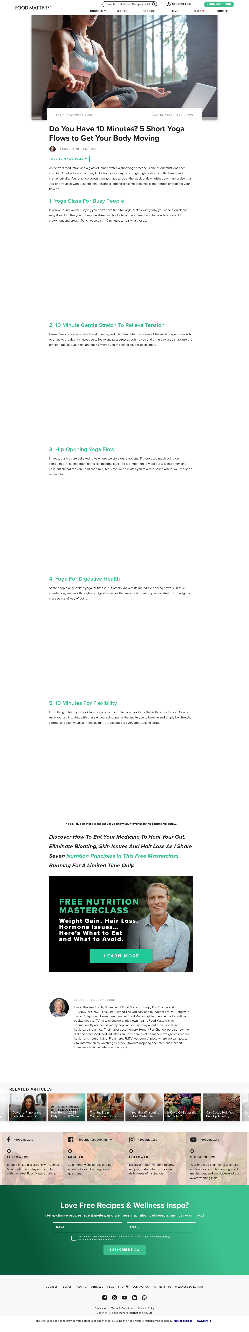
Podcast (149, 11)
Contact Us (140, 1286)
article (62, 115)
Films (175, 11)
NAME (60, 1227)
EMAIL (134, 1227)
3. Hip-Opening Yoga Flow (82, 449)
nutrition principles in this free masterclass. (123, 856)
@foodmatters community (94, 1139)
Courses (96, 11)
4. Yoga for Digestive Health (84, 579)
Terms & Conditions (122, 1308)
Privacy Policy (146, 1308)
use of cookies (183, 1320)
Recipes (122, 11)
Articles (97, 1286)
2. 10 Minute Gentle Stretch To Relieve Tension (107, 325)
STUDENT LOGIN (180, 4)
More (220, 11)
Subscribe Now (124, 1250)
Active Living (81, 115)
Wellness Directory (189, 1286)
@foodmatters (23, 1139)
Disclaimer (101, 1308)
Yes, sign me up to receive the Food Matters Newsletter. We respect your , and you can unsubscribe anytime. (124, 1238)
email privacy (162, 1236)
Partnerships (162, 1286)
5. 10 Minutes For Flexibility (83, 703)
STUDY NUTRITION (219, 4)
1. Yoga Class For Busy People (86, 201)
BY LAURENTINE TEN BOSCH (94, 1000)
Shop (199, 11)
